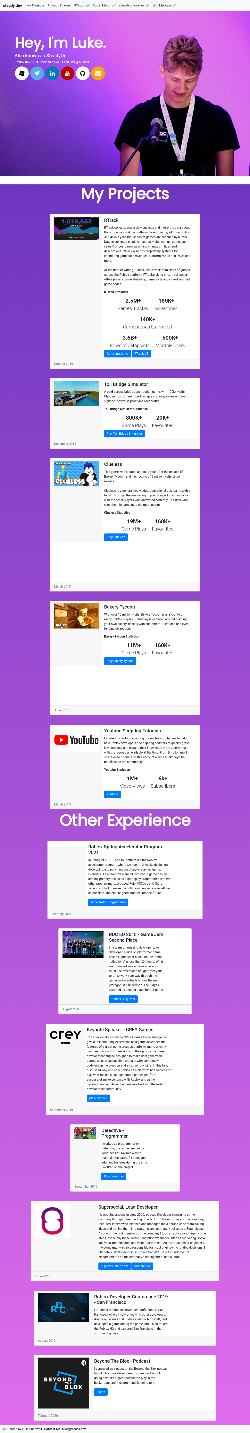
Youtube (112, 794)
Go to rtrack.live (118, 354)
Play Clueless (116, 537)
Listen (101, 1392)
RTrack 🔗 (82, 5)
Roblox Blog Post (123, 999)
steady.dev (12, 5)
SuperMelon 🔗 (104, 5)
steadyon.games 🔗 (134, 5)
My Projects (36, 5)
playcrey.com (98, 1098)
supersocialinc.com (114, 1266)
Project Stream (59, 5)
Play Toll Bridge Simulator (124, 433)
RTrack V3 (141, 354)
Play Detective (113, 1176)
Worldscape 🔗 (164, 5)
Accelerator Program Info (108, 902)
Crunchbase (142, 1266)
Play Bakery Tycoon (120, 661)
